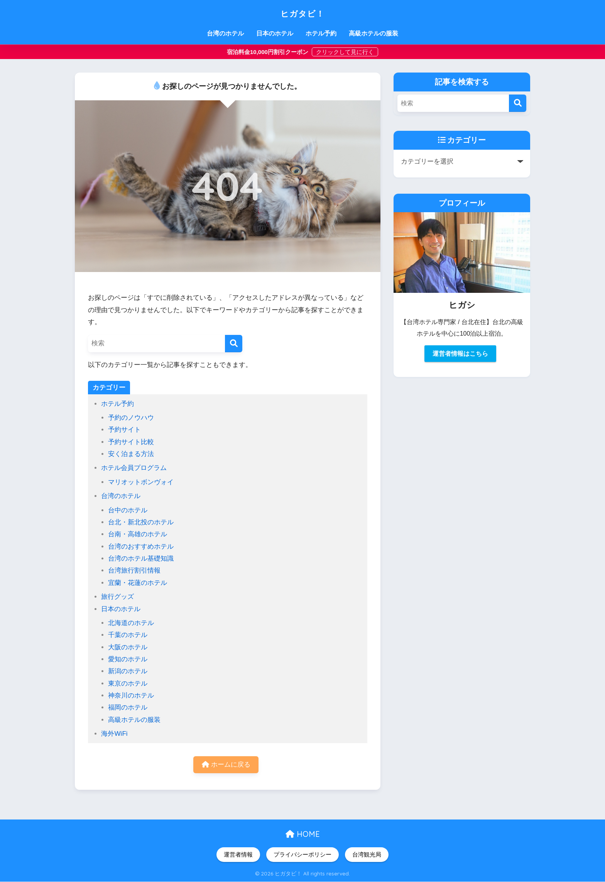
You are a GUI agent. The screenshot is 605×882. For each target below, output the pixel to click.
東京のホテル (127, 683)
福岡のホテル (127, 707)
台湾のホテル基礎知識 (141, 558)
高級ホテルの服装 (373, 33)
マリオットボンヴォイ (141, 482)
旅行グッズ (117, 596)
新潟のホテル (127, 671)
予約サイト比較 (131, 442)
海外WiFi (114, 733)
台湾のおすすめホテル (141, 546)
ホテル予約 (321, 33)
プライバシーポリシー (302, 855)
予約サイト (124, 429)
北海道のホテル (131, 623)
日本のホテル (274, 33)
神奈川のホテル (131, 695)
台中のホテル (127, 510)
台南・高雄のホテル (137, 534)
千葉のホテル (127, 635)
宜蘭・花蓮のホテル (137, 582)
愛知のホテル (127, 659)
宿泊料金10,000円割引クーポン (268, 52)
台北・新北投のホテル (141, 522)
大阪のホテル (127, 647)
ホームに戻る (226, 765)
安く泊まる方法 (131, 454)
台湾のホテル (225, 33)
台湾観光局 (366, 855)
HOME (303, 834)
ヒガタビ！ (302, 12)
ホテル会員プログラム (134, 467)
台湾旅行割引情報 (134, 570)
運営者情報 (238, 855)
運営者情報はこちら (460, 353)
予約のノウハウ (131, 417)
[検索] (233, 343)
